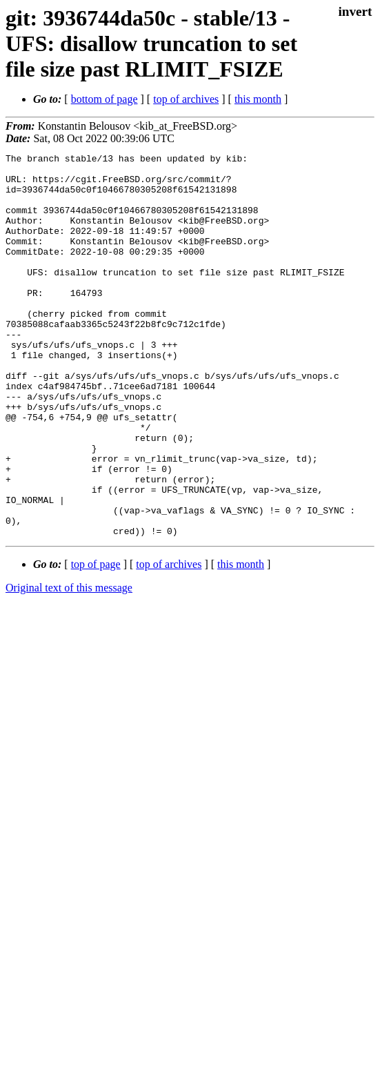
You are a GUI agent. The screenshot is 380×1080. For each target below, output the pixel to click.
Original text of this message (69, 664)
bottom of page (104, 99)
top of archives (186, 99)
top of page (96, 641)
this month (257, 99)
